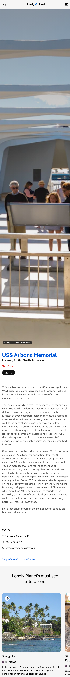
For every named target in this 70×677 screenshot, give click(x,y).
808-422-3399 (13, 542)
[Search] (4, 4)
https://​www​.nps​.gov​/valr (20, 548)
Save (8, 373)
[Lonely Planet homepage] (36, 4)
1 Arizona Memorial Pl (17, 536)
